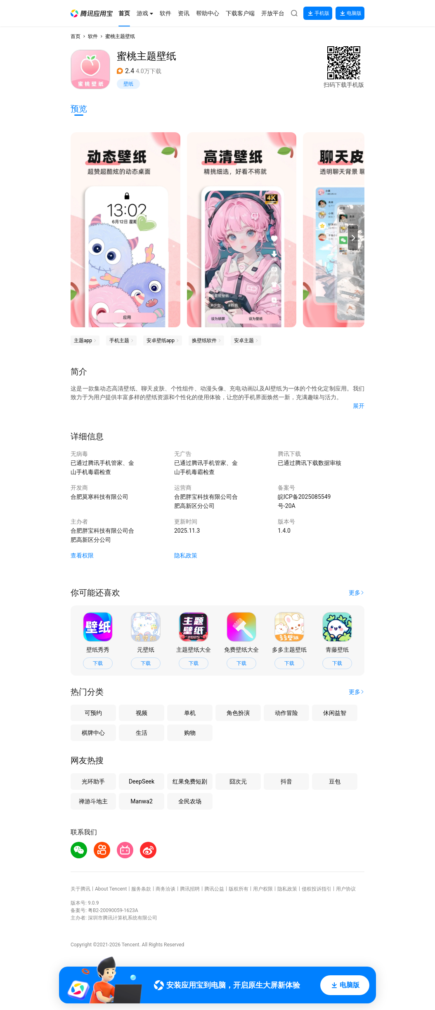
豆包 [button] (334, 781)
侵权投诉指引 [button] (316, 889)
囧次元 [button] (238, 781)
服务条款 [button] (141, 889)
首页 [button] (75, 36)
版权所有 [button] (238, 889)
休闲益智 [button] (334, 713)
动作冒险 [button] (286, 713)
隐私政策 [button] (185, 555)
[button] (92, 13)
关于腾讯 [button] (80, 889)
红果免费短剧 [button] (190, 781)
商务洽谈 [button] (165, 889)
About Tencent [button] (111, 889)
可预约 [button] (93, 713)
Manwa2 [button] (141, 801)
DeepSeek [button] (141, 781)
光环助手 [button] (93, 781)
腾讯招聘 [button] (190, 889)
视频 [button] (141, 713)
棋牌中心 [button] (93, 732)
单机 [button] (190, 713)
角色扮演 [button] (238, 713)
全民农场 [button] (189, 801)
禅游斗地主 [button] (93, 801)
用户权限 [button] (263, 889)
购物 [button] (190, 732)
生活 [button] (141, 732)
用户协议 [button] (346, 889)
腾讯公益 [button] (214, 889)
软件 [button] (93, 36)
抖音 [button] (286, 781)
